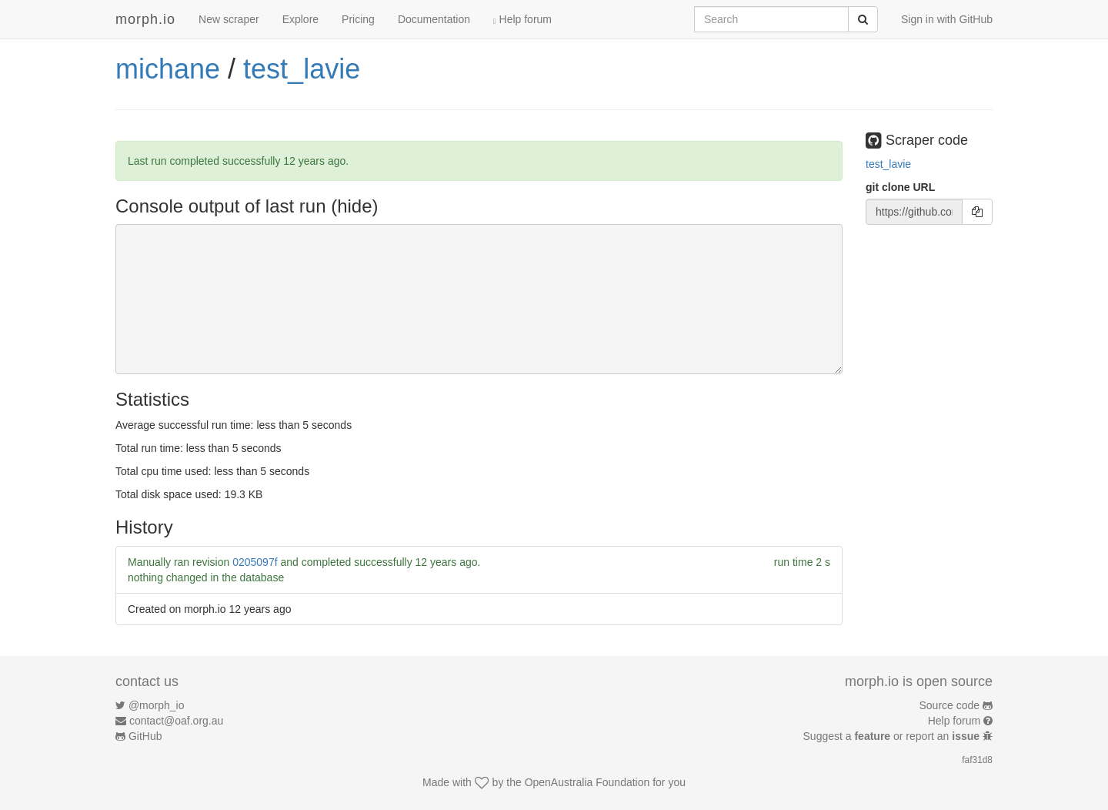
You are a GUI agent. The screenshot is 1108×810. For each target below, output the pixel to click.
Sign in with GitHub (947, 19)
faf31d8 (977, 760)
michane (167, 69)
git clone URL (900, 187)
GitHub (145, 736)
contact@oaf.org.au (176, 721)
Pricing (358, 19)
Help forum (522, 19)
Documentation (434, 19)
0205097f (254, 562)
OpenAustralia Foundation (587, 782)
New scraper (229, 19)
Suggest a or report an (893, 736)
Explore (300, 19)
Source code (949, 705)
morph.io (145, 19)
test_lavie (301, 69)
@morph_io (156, 705)
